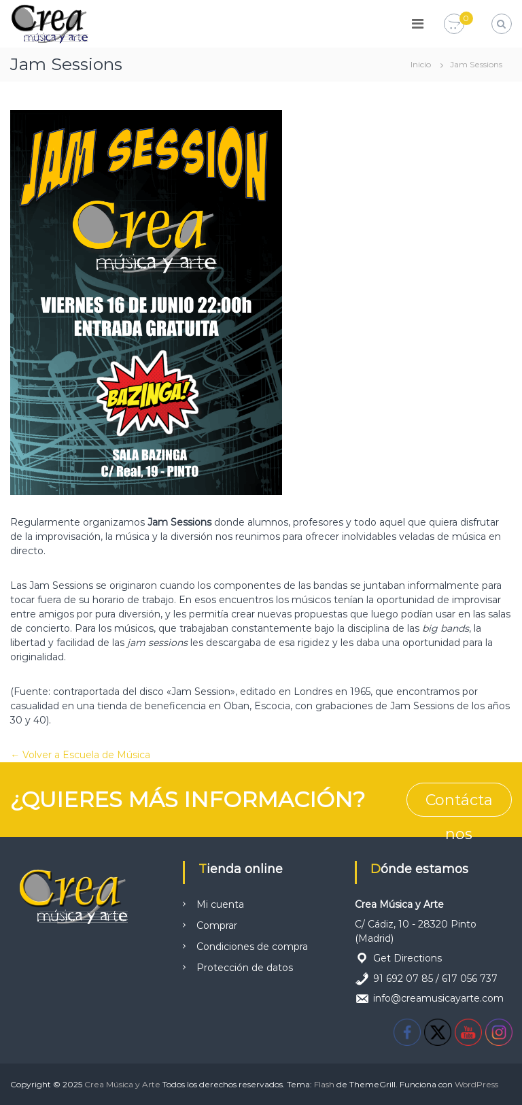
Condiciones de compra (252, 946)
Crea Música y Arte (122, 1084)
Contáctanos (459, 804)
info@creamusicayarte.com (438, 998)
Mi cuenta (220, 904)
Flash (324, 1084)
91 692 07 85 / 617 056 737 (435, 978)
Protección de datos (244, 968)
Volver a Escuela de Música (85, 755)
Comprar (216, 925)
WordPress (476, 1084)
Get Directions (407, 958)
